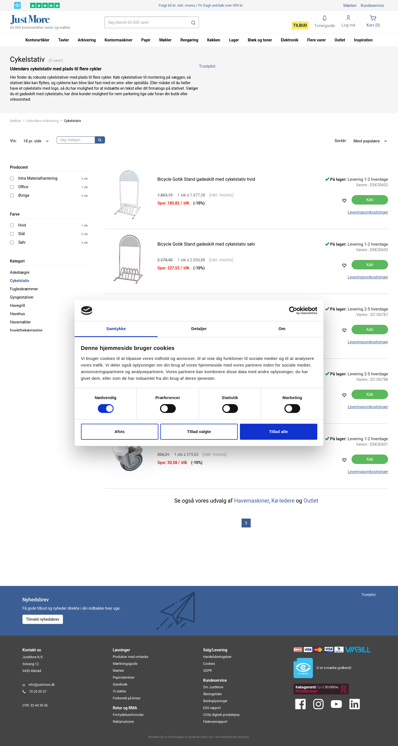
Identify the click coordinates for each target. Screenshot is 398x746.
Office (23, 187)
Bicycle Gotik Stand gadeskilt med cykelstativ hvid (206, 179)
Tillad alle (278, 431)
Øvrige (23, 195)
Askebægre (19, 272)
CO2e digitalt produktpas (221, 715)
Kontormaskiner (118, 40)
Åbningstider (212, 694)
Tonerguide (324, 21)
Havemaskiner (251, 500)
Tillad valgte (199, 431)
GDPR (207, 671)
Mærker (350, 5)
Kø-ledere (283, 500)
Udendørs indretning (42, 121)
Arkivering (87, 40)
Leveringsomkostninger (368, 212)
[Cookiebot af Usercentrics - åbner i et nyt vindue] (293, 310)
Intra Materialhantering (37, 178)
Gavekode (120, 684)
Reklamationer (123, 722)
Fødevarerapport (215, 722)
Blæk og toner (260, 40)
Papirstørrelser (124, 677)
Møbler (15, 121)
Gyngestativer (21, 297)
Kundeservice (372, 5)
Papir (145, 40)
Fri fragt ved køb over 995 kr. (201, 5)
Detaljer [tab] (199, 328)
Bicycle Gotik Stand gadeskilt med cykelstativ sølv (206, 244)
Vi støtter (119, 691)
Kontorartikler (37, 40)
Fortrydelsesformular (128, 715)
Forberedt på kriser (126, 698)
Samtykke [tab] (116, 328)
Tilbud (300, 25)
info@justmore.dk (41, 685)
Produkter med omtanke (130, 657)
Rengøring (189, 40)
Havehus (17, 314)
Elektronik (289, 40)
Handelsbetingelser (217, 657)
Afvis (119, 431)
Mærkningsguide (125, 664)
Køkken (213, 40)
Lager (234, 40)
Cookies (209, 664)
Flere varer (316, 40)
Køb (369, 200)
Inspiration (363, 40)
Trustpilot (207, 66)
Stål (21, 234)
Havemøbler (20, 322)
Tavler (63, 40)
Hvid (22, 225)
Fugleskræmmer (24, 289)
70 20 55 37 (37, 692)
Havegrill (17, 305)
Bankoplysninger (215, 701)
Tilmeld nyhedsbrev (42, 619)
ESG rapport (212, 708)
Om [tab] (281, 328)
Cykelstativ (19, 280)
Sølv (21, 242)
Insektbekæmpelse (26, 330)
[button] (193, 22)
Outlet (310, 500)
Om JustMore (213, 687)
